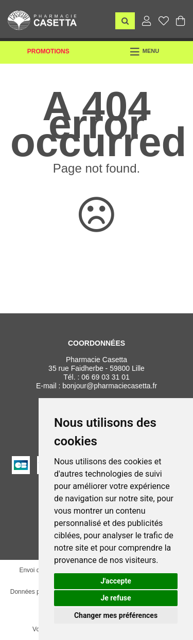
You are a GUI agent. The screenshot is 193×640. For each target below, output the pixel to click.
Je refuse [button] (115, 598)
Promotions (48, 51)
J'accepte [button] (115, 581)
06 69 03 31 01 (105, 377)
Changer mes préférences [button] (115, 615)
